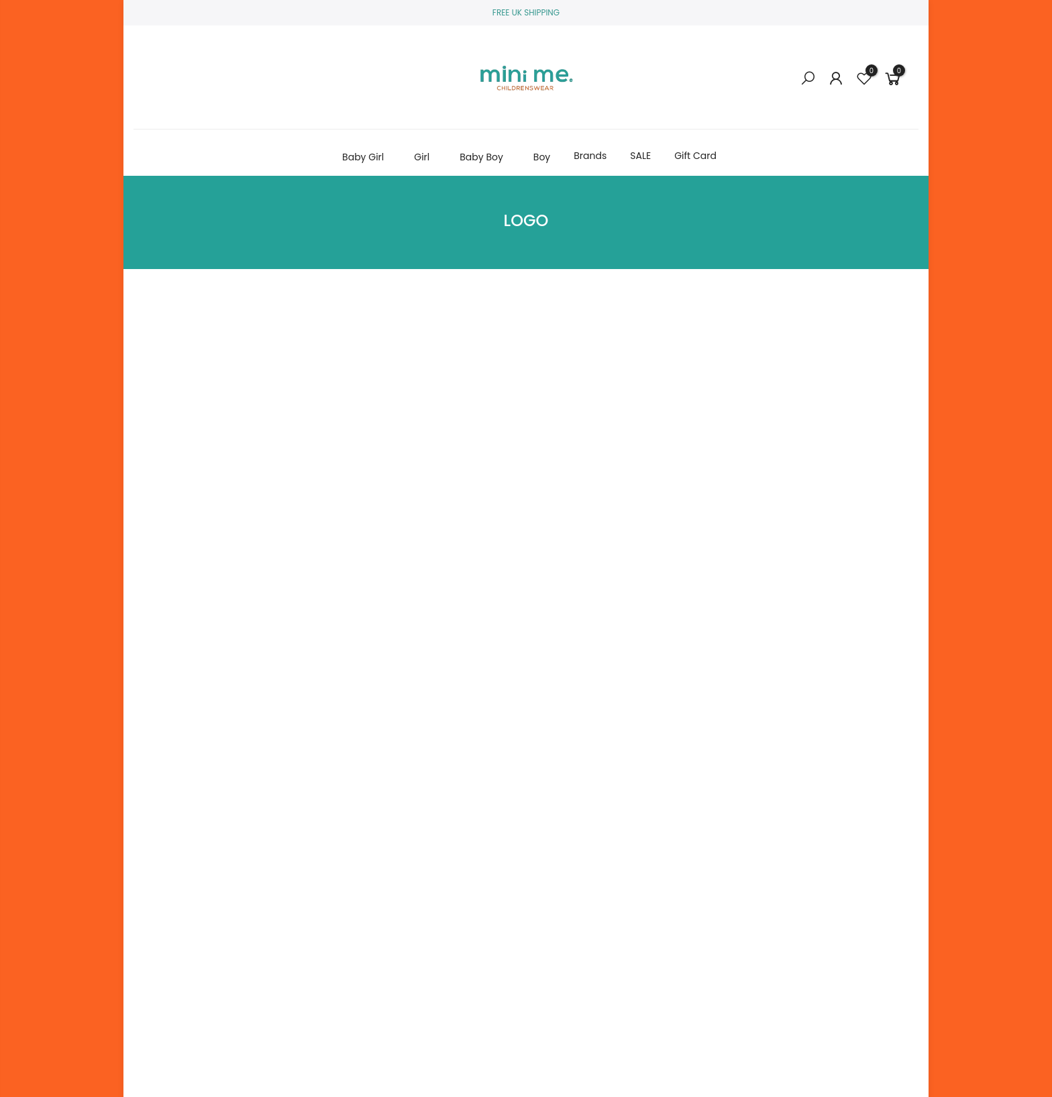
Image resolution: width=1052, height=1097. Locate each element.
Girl (421, 157)
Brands (590, 155)
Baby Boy (481, 157)
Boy (541, 157)
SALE (640, 155)
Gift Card (695, 155)
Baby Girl (363, 157)
